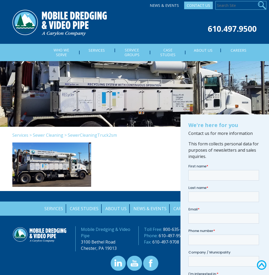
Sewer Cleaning (48, 135)
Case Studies (84, 208)
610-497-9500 (172, 236)
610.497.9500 (232, 28)
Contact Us (198, 5)
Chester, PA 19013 (99, 248)
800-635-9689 (176, 229)
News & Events (164, 5)
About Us (116, 208)
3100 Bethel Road (98, 242)
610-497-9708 (165, 242)
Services (20, 135)
